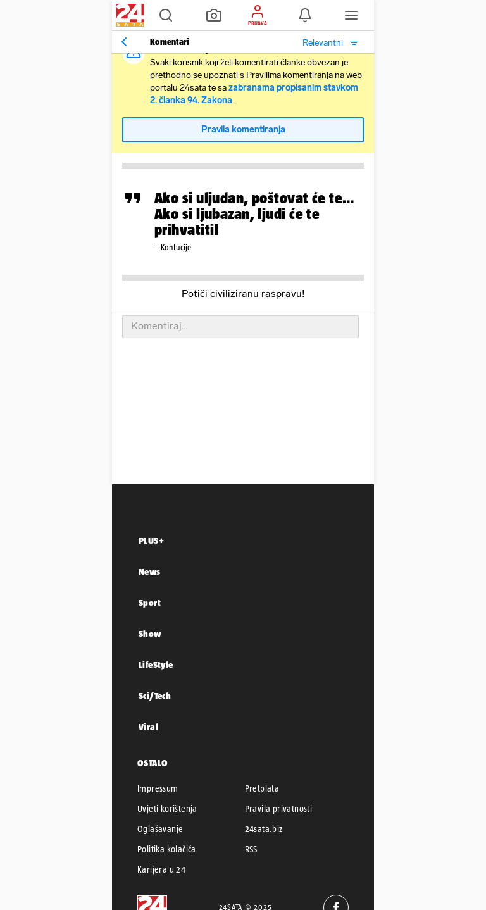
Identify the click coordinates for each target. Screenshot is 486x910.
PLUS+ (151, 540)
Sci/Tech (155, 695)
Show (150, 633)
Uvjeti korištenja (167, 809)
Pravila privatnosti (279, 809)
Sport (150, 602)
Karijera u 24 (161, 869)
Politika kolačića (166, 849)
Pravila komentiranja (243, 129)
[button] (165, 15)
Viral (148, 726)
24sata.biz (264, 829)
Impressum (157, 788)
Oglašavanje (160, 829)
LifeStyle (156, 664)
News (150, 571)
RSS (251, 849)
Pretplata (262, 788)
